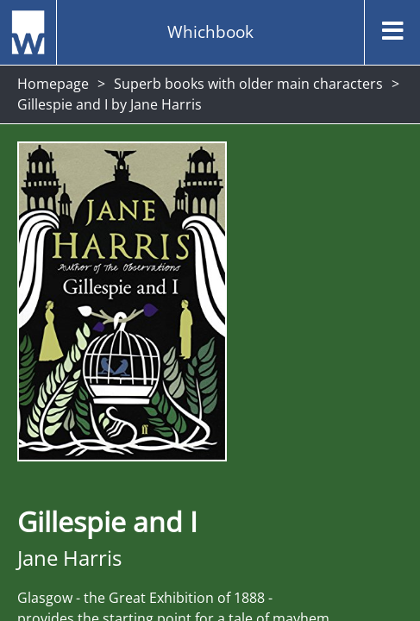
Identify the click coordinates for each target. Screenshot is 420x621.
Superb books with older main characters (248, 83)
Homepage (53, 83)
